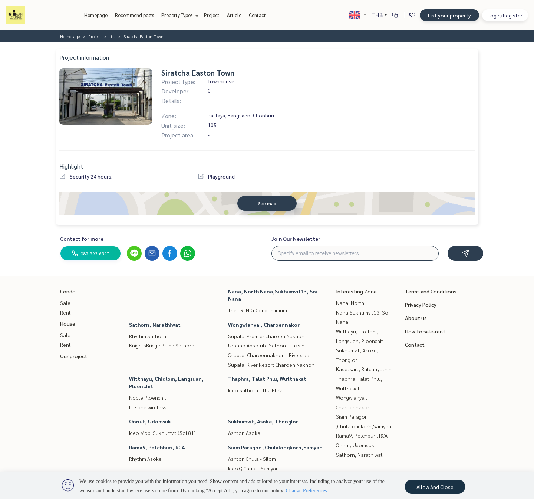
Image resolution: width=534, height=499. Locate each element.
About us (416, 318)
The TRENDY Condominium (257, 310)
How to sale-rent (425, 331)
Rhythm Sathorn (147, 336)
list (112, 36)
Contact (257, 15)
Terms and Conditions (430, 291)
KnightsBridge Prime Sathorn (161, 345)
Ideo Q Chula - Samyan (253, 468)
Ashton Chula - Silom (252, 458)
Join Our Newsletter (295, 238)
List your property (449, 15)
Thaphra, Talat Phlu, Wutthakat (267, 378)
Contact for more (81, 238)
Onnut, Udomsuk (150, 421)
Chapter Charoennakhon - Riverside (268, 355)
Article (234, 15)
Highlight (71, 166)
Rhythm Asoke (145, 458)
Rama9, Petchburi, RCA (157, 447)
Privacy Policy (420, 304)
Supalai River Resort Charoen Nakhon (271, 364)
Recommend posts (134, 15)
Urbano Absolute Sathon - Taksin (266, 345)
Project (212, 15)
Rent (65, 312)
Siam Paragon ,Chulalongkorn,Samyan (275, 447)
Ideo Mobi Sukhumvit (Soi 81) (162, 432)
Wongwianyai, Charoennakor (264, 324)
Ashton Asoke (244, 432)
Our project (73, 356)
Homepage (96, 15)
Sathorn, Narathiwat (155, 324)
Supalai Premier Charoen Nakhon (266, 336)
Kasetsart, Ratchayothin (364, 369)
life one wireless (148, 407)
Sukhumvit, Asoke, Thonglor (263, 421)
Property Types (179, 15)
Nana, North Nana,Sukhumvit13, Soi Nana (362, 312)
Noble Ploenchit (147, 397)
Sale (65, 302)
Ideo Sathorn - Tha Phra (255, 390)
